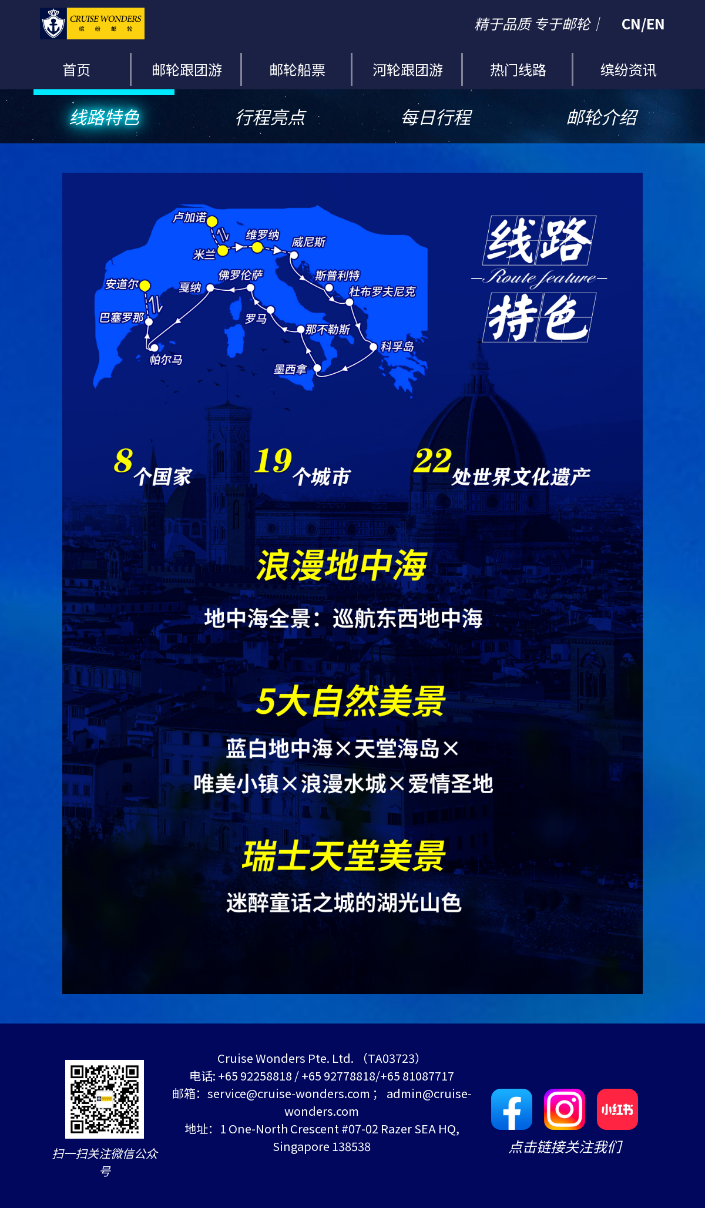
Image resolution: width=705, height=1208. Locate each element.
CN (631, 23)
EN (655, 23)
